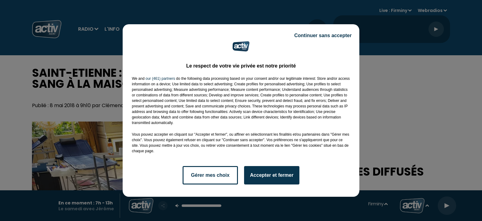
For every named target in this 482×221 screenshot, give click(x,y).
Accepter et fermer (271, 175)
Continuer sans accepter (323, 35)
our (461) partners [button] (160, 78)
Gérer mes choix (210, 175)
